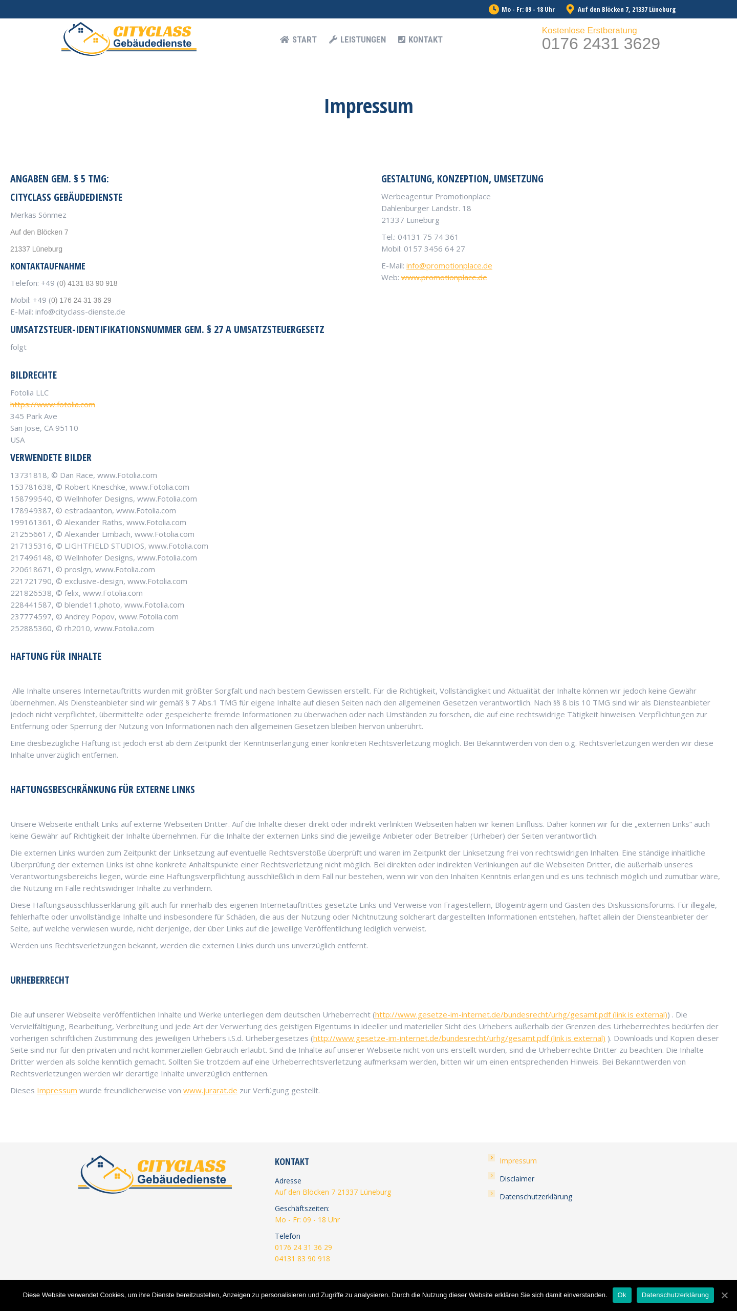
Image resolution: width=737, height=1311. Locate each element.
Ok (622, 1295)
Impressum (57, 1090)
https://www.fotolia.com (52, 404)
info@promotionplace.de (449, 265)
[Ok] (724, 1295)
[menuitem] (298, 39)
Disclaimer (517, 1178)
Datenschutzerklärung (536, 1196)
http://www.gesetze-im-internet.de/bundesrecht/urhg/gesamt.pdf (521, 1014)
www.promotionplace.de (444, 277)
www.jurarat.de (210, 1090)
